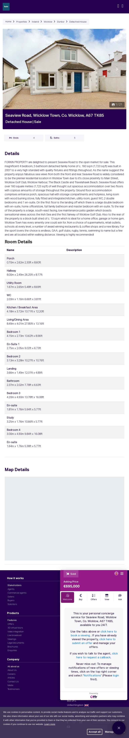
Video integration (16, 632)
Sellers (11, 597)
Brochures (13, 647)
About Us (12, 670)
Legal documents (16, 643)
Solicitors (12, 604)
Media (10, 685)
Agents (11, 589)
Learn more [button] (49, 724)
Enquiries (12, 650)
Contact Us (13, 682)
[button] (12, 69)
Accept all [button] (95, 731)
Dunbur (60, 22)
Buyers (11, 600)
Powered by (93, 695)
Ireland (35, 22)
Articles (11, 678)
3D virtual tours (15, 628)
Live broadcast (15, 635)
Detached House (78, 22)
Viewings (12, 639)
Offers (11, 624)
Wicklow (48, 22)
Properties (21, 22)
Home (8, 22)
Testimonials (13, 689)
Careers (11, 674)
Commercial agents (17, 593)
